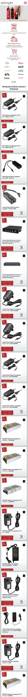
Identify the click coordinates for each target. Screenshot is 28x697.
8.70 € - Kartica (7, 213)
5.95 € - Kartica (7, 536)
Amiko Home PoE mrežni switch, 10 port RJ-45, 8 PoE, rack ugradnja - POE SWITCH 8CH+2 (12, 276)
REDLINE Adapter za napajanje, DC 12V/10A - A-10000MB (11, 439)
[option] (14, 12)
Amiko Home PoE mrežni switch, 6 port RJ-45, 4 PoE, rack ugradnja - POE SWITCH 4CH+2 (11, 242)
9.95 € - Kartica (7, 348)
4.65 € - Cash (7, 669)
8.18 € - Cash (7, 215)
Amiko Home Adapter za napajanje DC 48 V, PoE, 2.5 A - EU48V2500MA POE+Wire (11, 630)
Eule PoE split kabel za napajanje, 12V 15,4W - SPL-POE (11, 177)
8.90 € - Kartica (7, 315)
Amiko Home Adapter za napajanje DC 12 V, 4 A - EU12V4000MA (11, 375)
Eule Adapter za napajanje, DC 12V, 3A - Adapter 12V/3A (11, 146)
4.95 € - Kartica (7, 667)
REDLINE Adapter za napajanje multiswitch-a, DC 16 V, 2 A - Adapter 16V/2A (10, 596)
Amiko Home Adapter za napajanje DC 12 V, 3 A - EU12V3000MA (11, 406)
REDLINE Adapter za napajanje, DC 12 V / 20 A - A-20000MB (12, 500)
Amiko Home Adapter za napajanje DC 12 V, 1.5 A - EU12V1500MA (11, 309)
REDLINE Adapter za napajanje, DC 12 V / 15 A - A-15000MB (12, 470)
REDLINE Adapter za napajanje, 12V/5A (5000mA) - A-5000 (10, 564)
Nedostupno (7, 121)
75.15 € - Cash (7, 249)
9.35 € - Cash (7, 350)
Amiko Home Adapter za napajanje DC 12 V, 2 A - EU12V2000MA (11, 342)
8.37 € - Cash (7, 317)
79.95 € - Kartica (7, 247)
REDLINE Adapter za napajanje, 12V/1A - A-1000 (10, 662)
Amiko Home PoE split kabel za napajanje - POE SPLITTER (10, 208)
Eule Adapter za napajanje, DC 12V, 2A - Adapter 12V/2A (11, 115)
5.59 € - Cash (7, 539)
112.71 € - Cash (7, 284)
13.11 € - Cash (7, 414)
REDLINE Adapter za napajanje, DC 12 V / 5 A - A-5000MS (12, 694)
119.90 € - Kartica (7, 282)
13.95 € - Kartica (7, 411)
